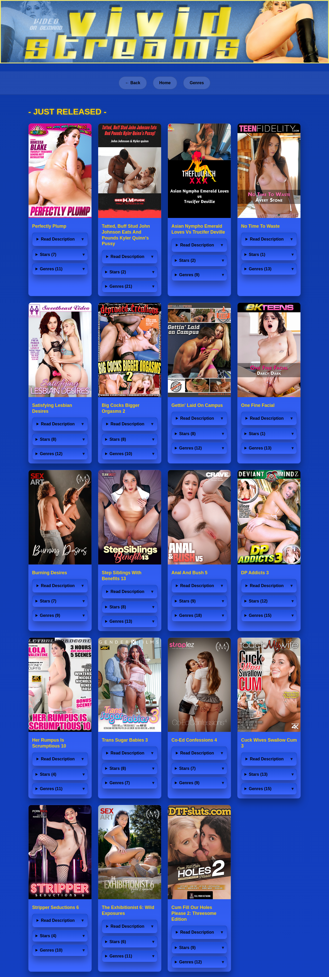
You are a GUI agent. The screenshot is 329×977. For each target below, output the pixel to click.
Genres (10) (120, 454)
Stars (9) (187, 601)
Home (165, 83)
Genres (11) (51, 269)
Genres (197, 83)
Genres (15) (260, 615)
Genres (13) (260, 269)
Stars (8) (48, 439)
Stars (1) (257, 254)
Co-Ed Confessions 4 (194, 740)
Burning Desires (49, 572)
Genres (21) (120, 286)
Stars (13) (258, 774)
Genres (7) (119, 783)
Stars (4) (48, 774)
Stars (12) (258, 601)
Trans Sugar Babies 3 (125, 740)
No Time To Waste (260, 226)
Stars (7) (48, 254)
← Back (132, 83)
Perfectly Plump (49, 226)
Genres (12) (51, 454)
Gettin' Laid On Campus (197, 405)
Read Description (58, 239)
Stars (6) (117, 942)
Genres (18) (190, 615)
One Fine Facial (258, 405)
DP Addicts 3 (255, 572)
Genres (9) (189, 275)
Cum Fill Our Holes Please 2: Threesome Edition (193, 913)
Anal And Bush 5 (189, 572)
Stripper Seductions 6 (55, 907)
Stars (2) (117, 272)
